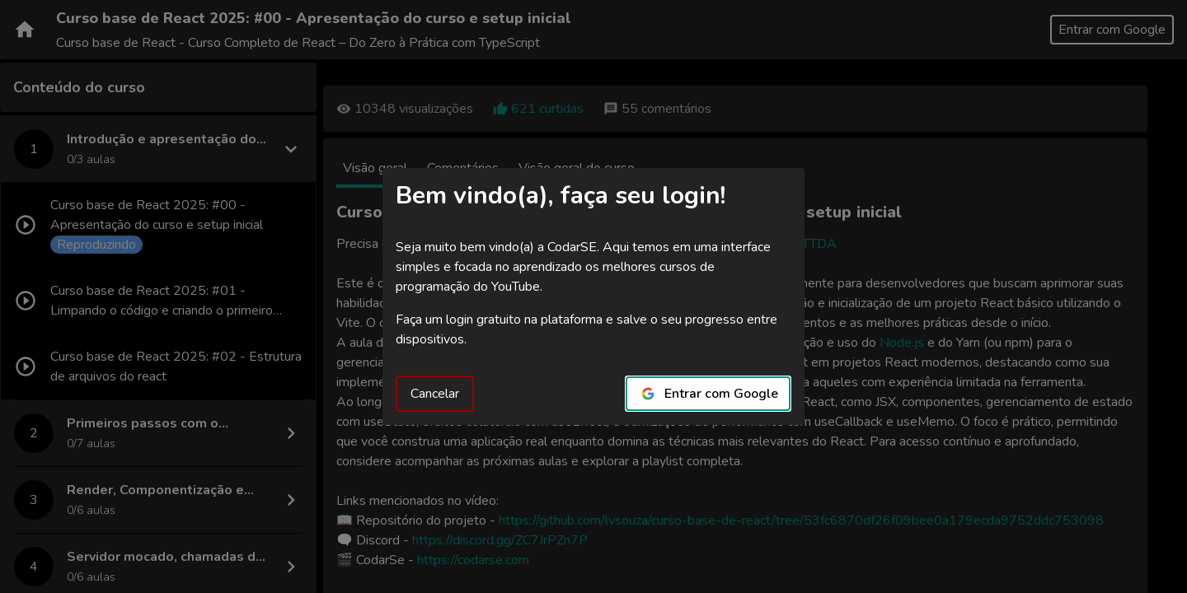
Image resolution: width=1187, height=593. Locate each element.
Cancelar (435, 394)
